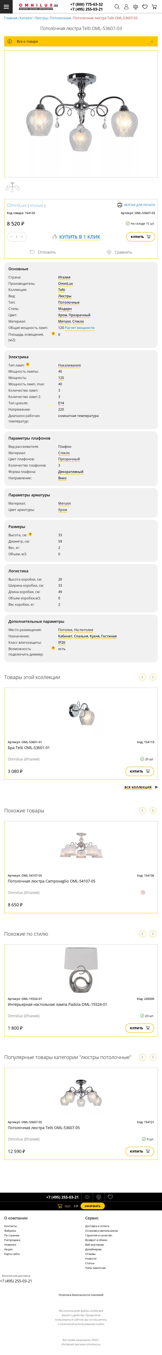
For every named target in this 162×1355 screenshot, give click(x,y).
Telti (61, 289)
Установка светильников (101, 1231)
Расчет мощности (80, 327)
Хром (62, 315)
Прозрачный (79, 315)
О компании (16, 1218)
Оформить (92, 1206)
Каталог (26, 18)
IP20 (61, 642)
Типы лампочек (95, 1268)
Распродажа (12, 1240)
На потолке (83, 629)
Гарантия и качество (98, 1235)
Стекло (78, 321)
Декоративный (71, 471)
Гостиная (109, 636)
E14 (61, 403)
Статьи (89, 1263)
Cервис (92, 1218)
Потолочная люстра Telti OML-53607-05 (44, 1127)
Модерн (65, 308)
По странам (11, 1235)
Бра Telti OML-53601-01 (29, 747)
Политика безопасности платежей (81, 1295)
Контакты (10, 1226)
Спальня (81, 636)
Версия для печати (136, 205)
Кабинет (65, 636)
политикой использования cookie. (82, 1324)
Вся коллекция (141, 787)
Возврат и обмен (96, 1240)
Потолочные (60, 18)
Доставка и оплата (97, 1226)
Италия (36, 205)
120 (61, 377)
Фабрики (10, 1231)
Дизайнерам (93, 1249)
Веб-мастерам (94, 1244)
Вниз (62, 478)
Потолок (65, 629)
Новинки (10, 1244)
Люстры (41, 18)
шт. (64, 1205)
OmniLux (17, 205)
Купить (140, 237)
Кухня (95, 636)
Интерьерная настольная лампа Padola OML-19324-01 (57, 1004)
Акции (8, 1249)
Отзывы (90, 1254)
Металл (64, 321)
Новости (90, 1258)
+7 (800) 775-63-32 (86, 4)
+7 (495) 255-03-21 (86, 9)
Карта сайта (12, 1254)
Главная (11, 18)
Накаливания (69, 365)
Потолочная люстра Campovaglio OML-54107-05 (51, 881)
